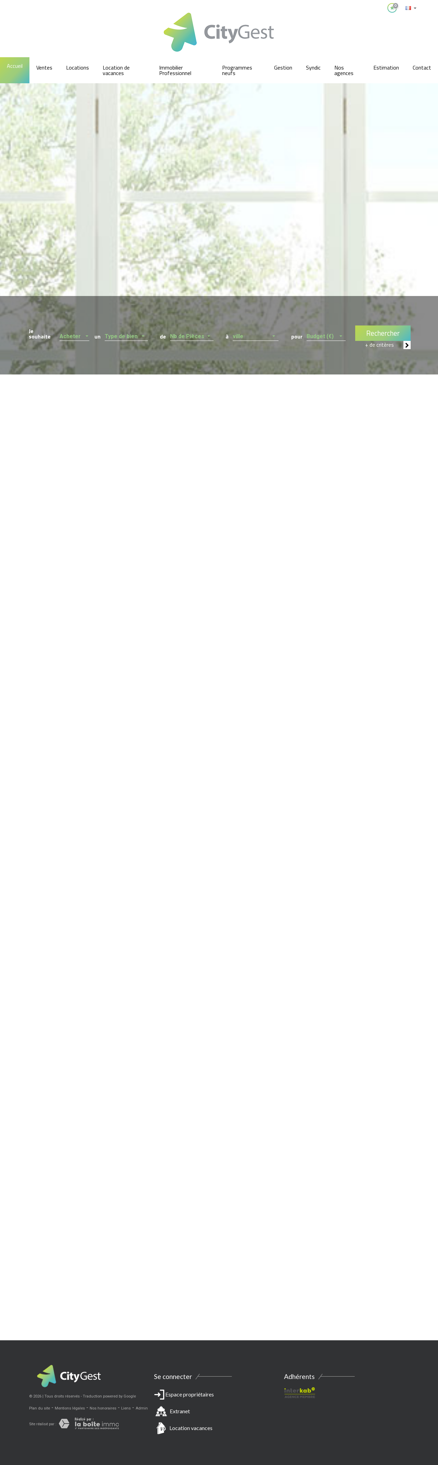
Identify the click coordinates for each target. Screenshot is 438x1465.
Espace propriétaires (219, 1412)
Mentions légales (70, 1408)
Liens (126, 1408)
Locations (77, 67)
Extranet (180, 1411)
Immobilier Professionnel (175, 70)
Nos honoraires (103, 1408)
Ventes (44, 67)
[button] (74, 334)
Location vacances (190, 1428)
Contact (422, 67)
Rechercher (383, 333)
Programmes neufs (237, 70)
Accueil (15, 66)
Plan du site (39, 1408)
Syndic (313, 67)
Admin (142, 1408)
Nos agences (343, 70)
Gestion (283, 67)
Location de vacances (116, 70)
